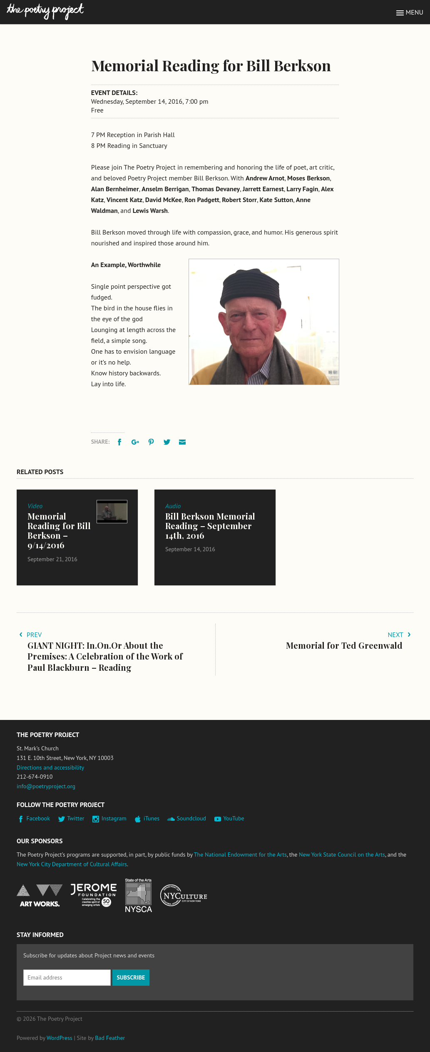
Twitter (75, 818)
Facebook (38, 818)
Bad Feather (110, 1038)
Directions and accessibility (50, 767)
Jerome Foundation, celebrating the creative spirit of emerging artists (94, 895)
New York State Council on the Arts (342, 854)
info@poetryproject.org (46, 786)
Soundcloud (191, 818)
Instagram (114, 818)
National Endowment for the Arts (39, 896)
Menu (414, 12)
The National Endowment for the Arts (240, 854)
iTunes (151, 818)
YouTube (233, 818)
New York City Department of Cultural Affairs (72, 864)
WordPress (59, 1038)
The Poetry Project (45, 11)
